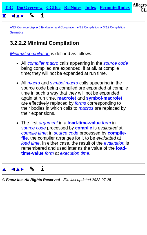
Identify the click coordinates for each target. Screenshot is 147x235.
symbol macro (64, 82)
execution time (74, 153)
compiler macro (43, 63)
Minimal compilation (30, 53)
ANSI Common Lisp (22, 27)
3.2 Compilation (89, 27)
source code (115, 63)
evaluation (114, 143)
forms (80, 103)
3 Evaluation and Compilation (57, 27)
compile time (33, 133)
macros (86, 108)
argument (48, 122)
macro (34, 82)
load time (30, 143)
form (106, 122)
